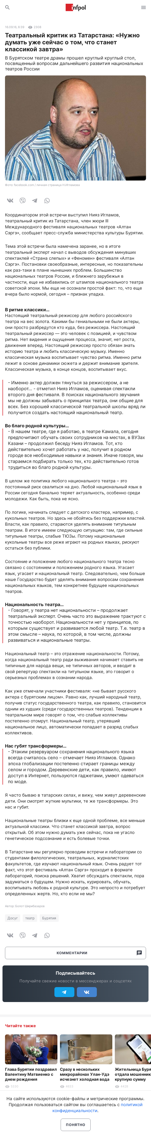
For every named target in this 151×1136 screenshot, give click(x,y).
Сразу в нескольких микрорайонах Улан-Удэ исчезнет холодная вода (84, 1074)
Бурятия (49, 918)
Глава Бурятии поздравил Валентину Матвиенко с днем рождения (31, 1074)
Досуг (12, 918)
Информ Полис (76, 7)
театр (30, 918)
